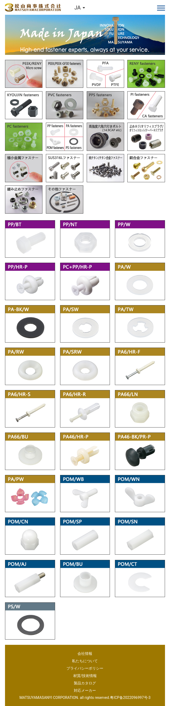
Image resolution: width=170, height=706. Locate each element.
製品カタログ (85, 683)
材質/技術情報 (85, 676)
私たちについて (85, 661)
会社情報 (84, 653)
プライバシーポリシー (84, 668)
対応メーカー (85, 690)
